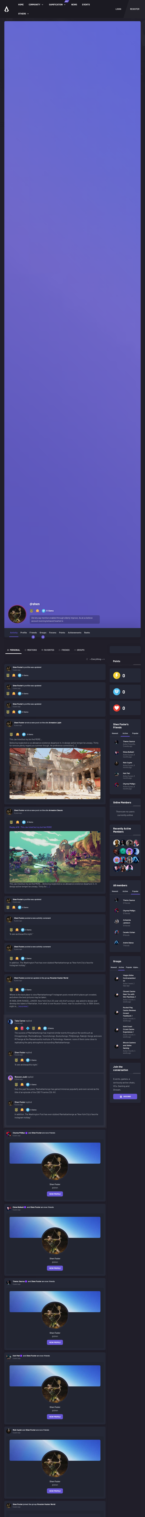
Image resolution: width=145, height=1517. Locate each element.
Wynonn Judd (22, 1109)
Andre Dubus (128, 942)
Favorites (49, 650)
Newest (115, 733)
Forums (52, 632)
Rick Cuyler (18, 1483)
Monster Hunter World (60, 1010)
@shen (55, 1224)
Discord (125, 1096)
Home (22, 4)
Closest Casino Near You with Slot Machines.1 (129, 994)
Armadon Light (56, 736)
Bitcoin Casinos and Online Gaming (129, 1045)
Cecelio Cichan (129, 932)
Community (36, 4)
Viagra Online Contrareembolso (129, 978)
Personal (15, 650)
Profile (23, 632)
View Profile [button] (55, 1230)
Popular (135, 733)
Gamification (60, 3)
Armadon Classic (57, 827)
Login (118, 9)
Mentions (32, 650)
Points (62, 632)
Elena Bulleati (19, 1247)
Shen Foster (19, 668)
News (75, 4)
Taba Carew (21, 1053)
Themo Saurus (20, 1326)
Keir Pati (17, 1404)
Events (87, 4)
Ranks (87, 632)
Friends (33, 634)
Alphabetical (137, 967)
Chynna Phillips (20, 1169)
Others (23, 13)
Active (125, 733)
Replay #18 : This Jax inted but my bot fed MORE (32, 844)
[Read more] (31, 1038)
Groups (43, 634)
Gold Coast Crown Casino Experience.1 (128, 1029)
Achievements (74, 632)
